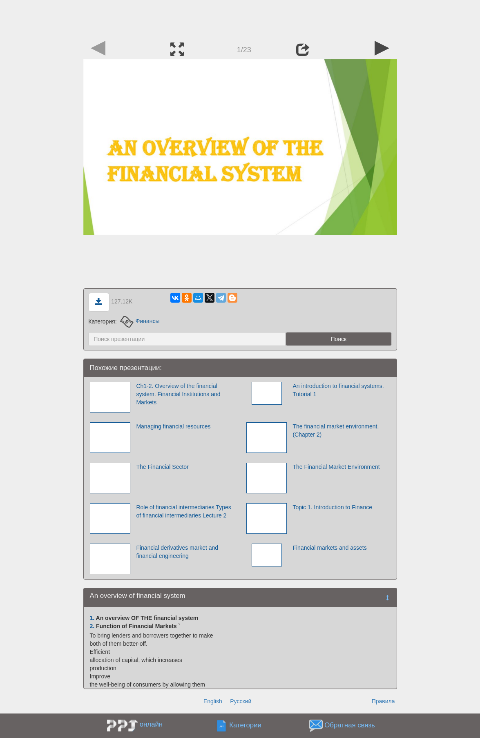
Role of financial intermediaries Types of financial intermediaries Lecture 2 (183, 511)
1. (92, 618)
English (212, 701)
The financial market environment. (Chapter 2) (335, 430)
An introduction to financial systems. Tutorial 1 (338, 390)
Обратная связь (349, 725)
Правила (383, 701)
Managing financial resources (173, 426)
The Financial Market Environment (336, 467)
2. (92, 626)
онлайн (151, 724)
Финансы (139, 321)
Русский (240, 701)
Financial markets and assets (329, 547)
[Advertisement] (240, 18)
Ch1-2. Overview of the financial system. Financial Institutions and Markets (178, 394)
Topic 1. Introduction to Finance (332, 507)
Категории (245, 725)
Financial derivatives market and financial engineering (177, 551)
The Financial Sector (162, 467)
